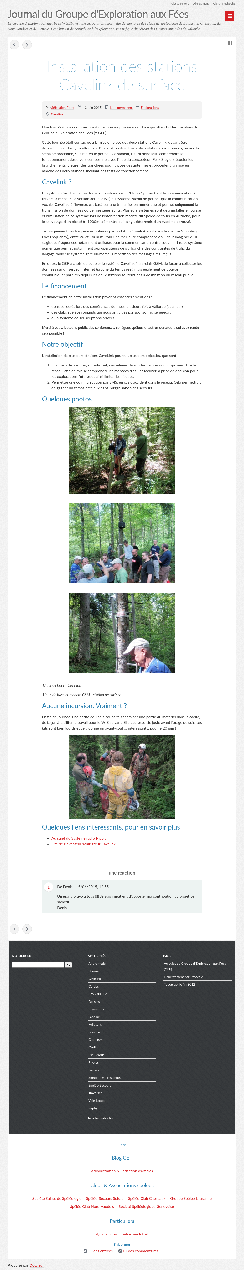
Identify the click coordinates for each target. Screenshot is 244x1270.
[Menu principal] (229, 16)
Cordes (93, 987)
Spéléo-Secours (99, 1086)
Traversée (95, 1093)
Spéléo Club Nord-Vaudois (92, 1206)
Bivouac (94, 971)
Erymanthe (96, 1010)
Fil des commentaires (140, 1251)
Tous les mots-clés (99, 1119)
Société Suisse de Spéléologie (56, 1198)
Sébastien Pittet (63, 108)
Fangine (94, 1017)
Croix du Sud (97, 994)
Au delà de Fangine (14, 45)
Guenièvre (95, 1040)
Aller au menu (198, 3)
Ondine (93, 1048)
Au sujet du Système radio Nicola (79, 838)
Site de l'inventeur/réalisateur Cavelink (83, 844)
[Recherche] (37, 965)
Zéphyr (93, 1109)
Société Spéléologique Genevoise (146, 1206)
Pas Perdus (96, 1055)
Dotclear (37, 1265)
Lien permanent (121, 108)
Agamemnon (106, 1234)
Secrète (93, 1070)
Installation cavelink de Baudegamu (27, 45)
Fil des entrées (100, 1251)
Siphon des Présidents (104, 1078)
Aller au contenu (176, 3)
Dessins (93, 1002)
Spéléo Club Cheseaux (146, 1198)
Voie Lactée (96, 1101)
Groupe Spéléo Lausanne (191, 1198)
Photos (93, 1063)
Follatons (95, 1025)
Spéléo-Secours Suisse (104, 1198)
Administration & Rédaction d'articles (122, 1170)
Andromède (96, 964)
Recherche (20, 956)
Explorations (150, 108)
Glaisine (94, 1032)
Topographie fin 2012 (180, 985)
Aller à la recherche (223, 3)
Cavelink (57, 114)
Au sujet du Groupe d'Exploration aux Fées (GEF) (195, 967)
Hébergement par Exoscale (183, 977)
